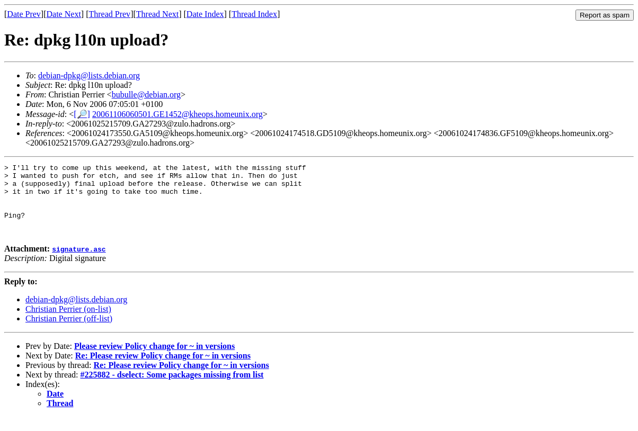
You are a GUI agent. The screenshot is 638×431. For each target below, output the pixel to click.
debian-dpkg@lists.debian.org (89, 75)
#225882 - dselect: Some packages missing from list (172, 388)
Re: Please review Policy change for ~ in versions (163, 369)
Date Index (205, 14)
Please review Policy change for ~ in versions (154, 360)
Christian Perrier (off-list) (68, 332)
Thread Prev (109, 14)
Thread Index (254, 14)
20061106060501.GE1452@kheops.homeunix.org (177, 114)
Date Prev (24, 14)
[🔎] (82, 114)
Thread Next (157, 14)
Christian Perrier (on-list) (68, 323)
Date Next (64, 14)
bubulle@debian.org (146, 94)
